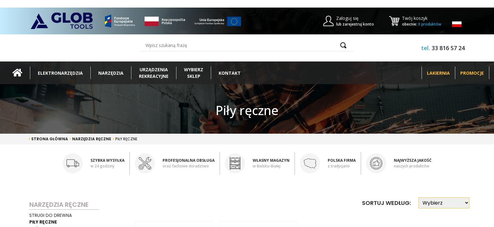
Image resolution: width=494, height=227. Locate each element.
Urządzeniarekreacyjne (154, 73)
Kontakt (230, 73)
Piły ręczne (124, 139)
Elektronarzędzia (60, 73)
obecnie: (421, 24)
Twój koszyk (415, 18)
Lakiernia (438, 73)
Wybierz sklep (193, 73)
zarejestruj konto (358, 24)
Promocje (472, 73)
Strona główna (48, 139)
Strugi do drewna (50, 215)
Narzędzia (110, 73)
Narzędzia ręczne (90, 139)
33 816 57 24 (448, 48)
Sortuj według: (386, 203)
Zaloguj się (347, 18)
